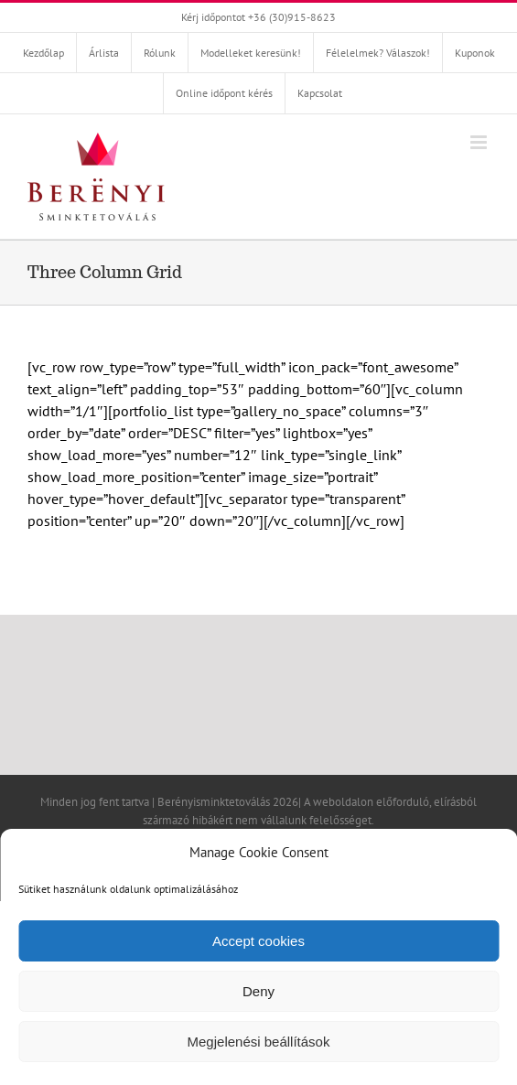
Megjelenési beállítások (259, 1041)
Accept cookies (258, 941)
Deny (258, 991)
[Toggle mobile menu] (480, 142)
